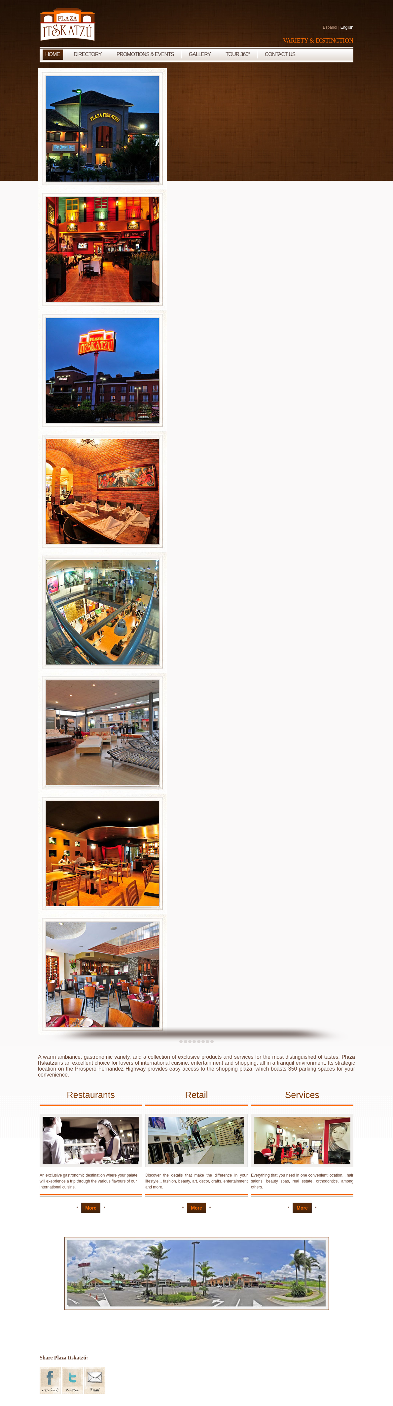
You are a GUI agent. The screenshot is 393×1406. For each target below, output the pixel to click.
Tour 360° (238, 54)
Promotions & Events (145, 54)
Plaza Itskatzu (67, 24)
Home (52, 54)
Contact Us (280, 54)
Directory (88, 54)
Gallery (200, 54)
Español (330, 27)
